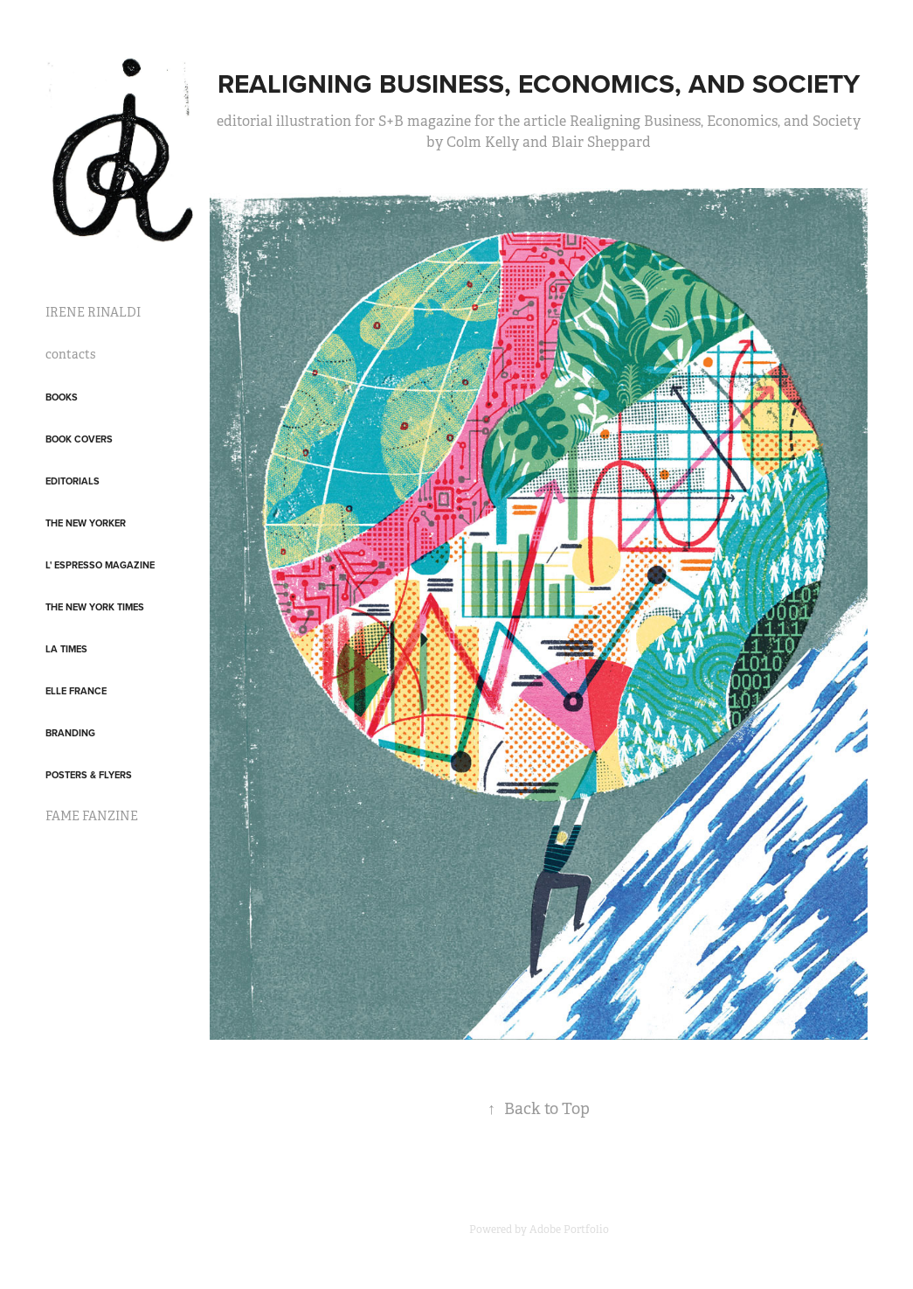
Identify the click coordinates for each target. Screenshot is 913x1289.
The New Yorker (85, 523)
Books (61, 397)
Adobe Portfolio (569, 1230)
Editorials (72, 481)
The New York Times (94, 607)
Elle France (76, 691)
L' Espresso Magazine (100, 565)
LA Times (66, 649)
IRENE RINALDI (93, 312)
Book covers (79, 439)
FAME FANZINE (91, 816)
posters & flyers (88, 775)
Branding (70, 733)
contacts (70, 354)
